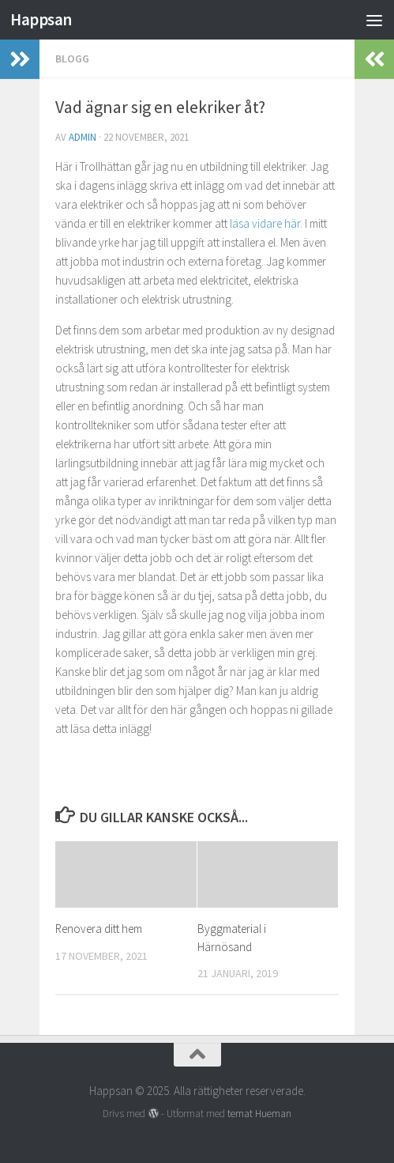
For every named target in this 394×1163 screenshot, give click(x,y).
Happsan (41, 19)
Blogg (72, 58)
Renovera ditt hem (98, 928)
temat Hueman (259, 1113)
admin (82, 137)
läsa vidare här (265, 223)
